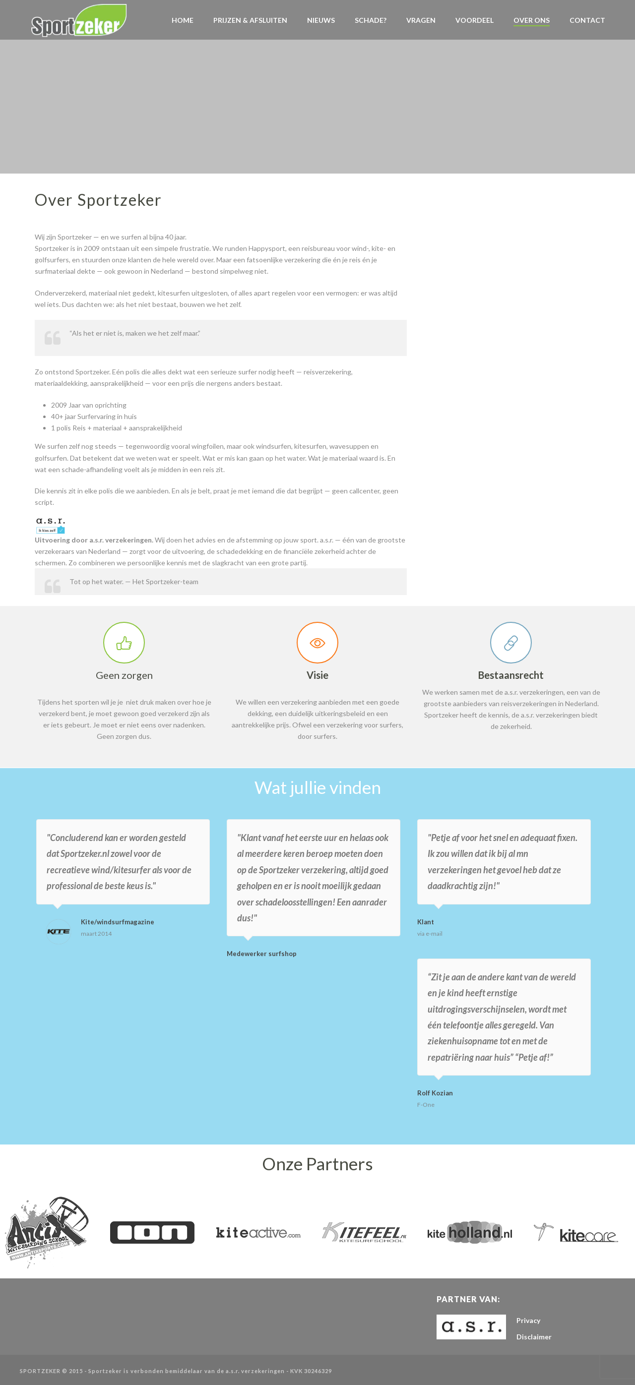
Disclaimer (534, 1336)
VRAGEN (421, 20)
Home (182, 20)
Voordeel (474, 20)
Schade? (370, 20)
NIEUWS (321, 20)
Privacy (528, 1320)
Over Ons (531, 20)
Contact (587, 20)
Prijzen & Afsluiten (250, 20)
